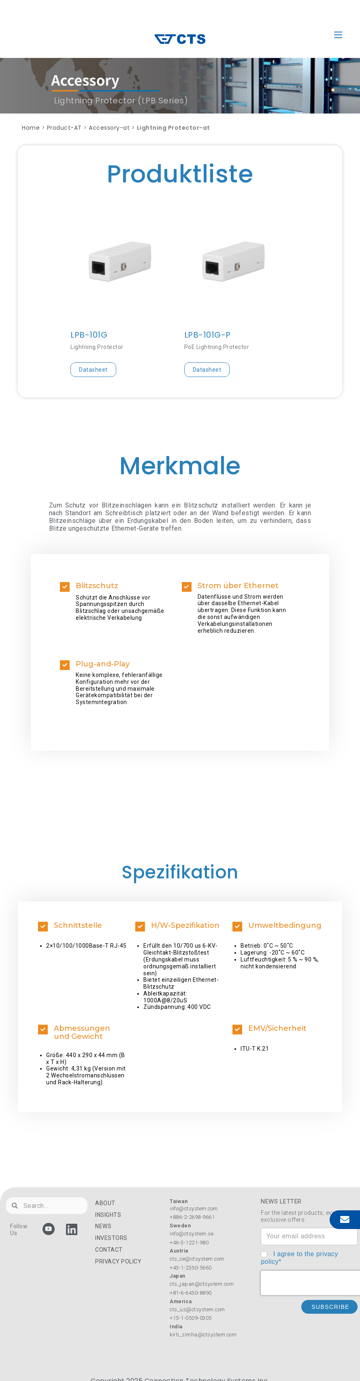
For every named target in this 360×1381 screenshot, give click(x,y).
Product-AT (64, 128)
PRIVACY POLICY (118, 1261)
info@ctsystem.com (194, 1208)
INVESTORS (111, 1238)
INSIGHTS (108, 1215)
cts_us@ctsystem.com (197, 1309)
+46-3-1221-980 (189, 1243)
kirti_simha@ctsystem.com (203, 1335)
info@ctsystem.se (191, 1234)
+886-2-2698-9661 (192, 1217)
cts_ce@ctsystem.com (197, 1259)
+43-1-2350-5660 (191, 1268)
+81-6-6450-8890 (191, 1293)
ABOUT (105, 1203)
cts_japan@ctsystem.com (202, 1284)
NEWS (103, 1226)
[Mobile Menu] (338, 34)
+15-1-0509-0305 (191, 1318)
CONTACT (109, 1249)
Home (31, 128)
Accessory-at (109, 128)
